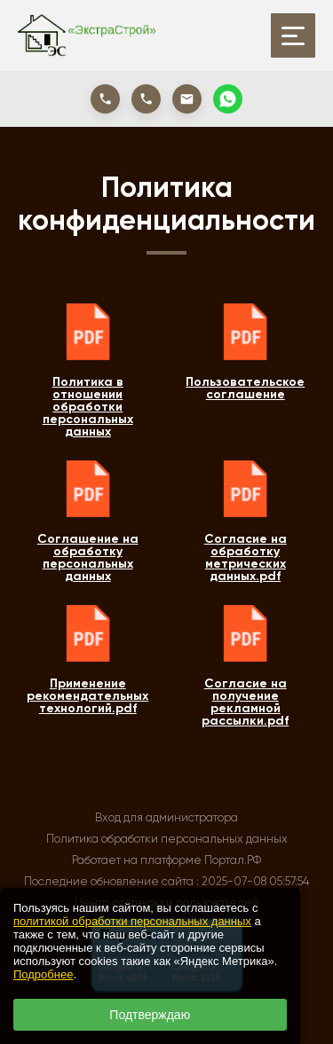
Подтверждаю (149, 1015)
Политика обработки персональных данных (167, 838)
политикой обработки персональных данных (132, 921)
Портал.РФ (232, 860)
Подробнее (43, 974)
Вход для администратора (166, 817)
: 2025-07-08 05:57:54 (252, 881)
